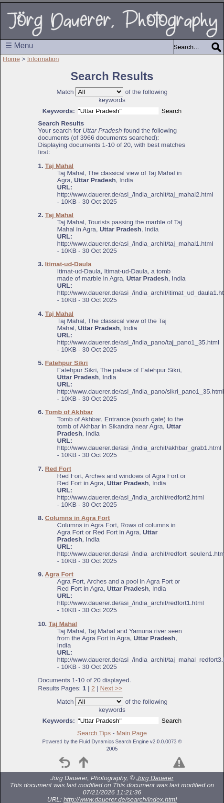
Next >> (111, 688)
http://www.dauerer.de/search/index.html (120, 799)
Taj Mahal (59, 165)
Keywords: (59, 111)
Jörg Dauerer (155, 778)
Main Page (132, 733)
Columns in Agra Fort (77, 517)
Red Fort (58, 468)
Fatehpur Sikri (66, 362)
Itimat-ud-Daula (68, 264)
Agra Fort (59, 574)
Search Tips (94, 733)
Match (65, 91)
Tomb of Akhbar (69, 412)
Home (11, 59)
